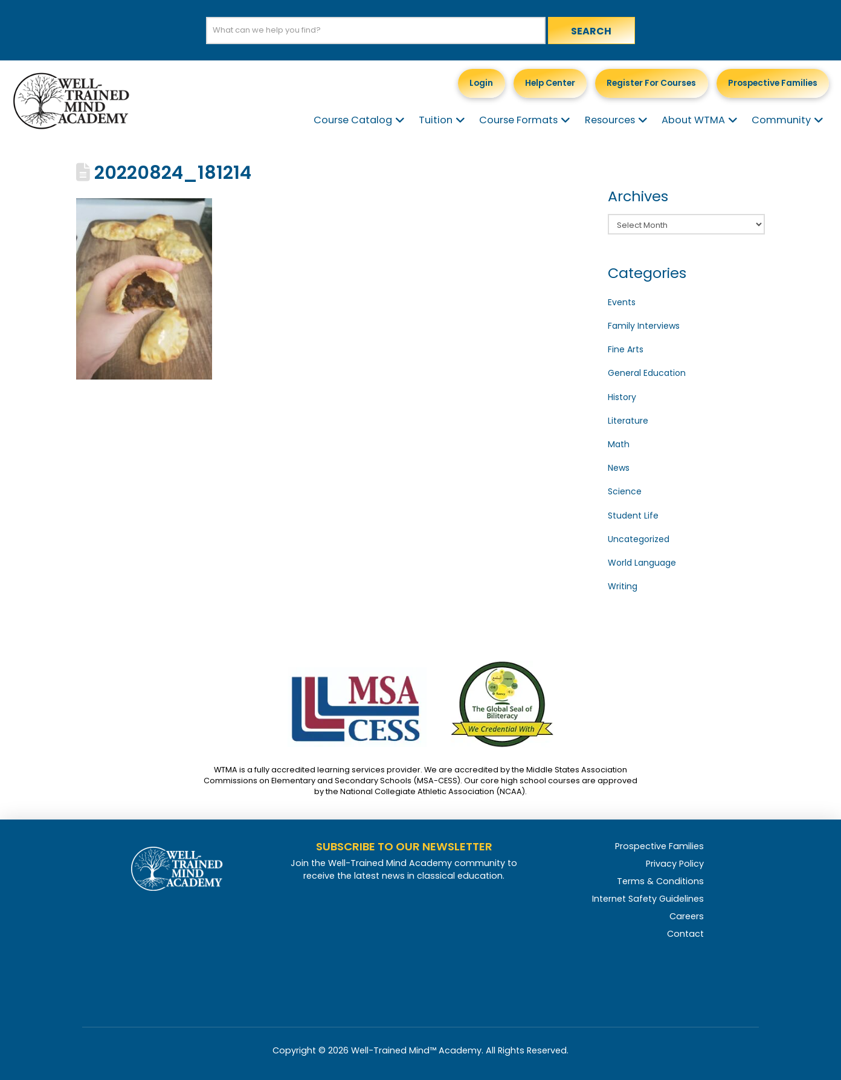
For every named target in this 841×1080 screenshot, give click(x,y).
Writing (622, 586)
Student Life (633, 515)
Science (625, 491)
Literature (628, 421)
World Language (642, 563)
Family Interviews (644, 326)
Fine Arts (625, 349)
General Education (647, 373)
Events (622, 302)
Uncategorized (638, 539)
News (619, 468)
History (622, 397)
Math (619, 444)
